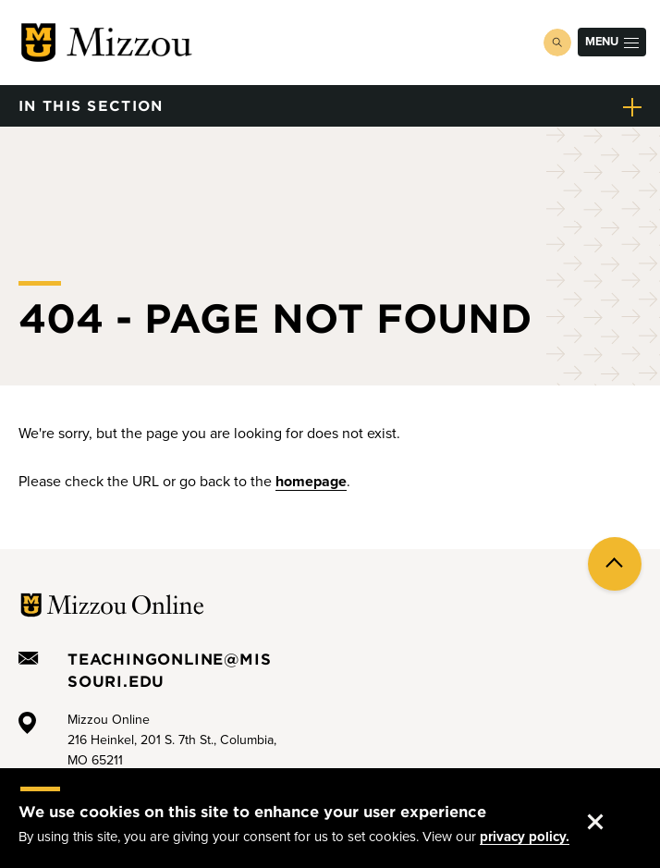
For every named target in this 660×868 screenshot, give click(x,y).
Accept (610, 804)
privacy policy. (524, 836)
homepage (311, 481)
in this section (91, 105)
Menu (612, 41)
